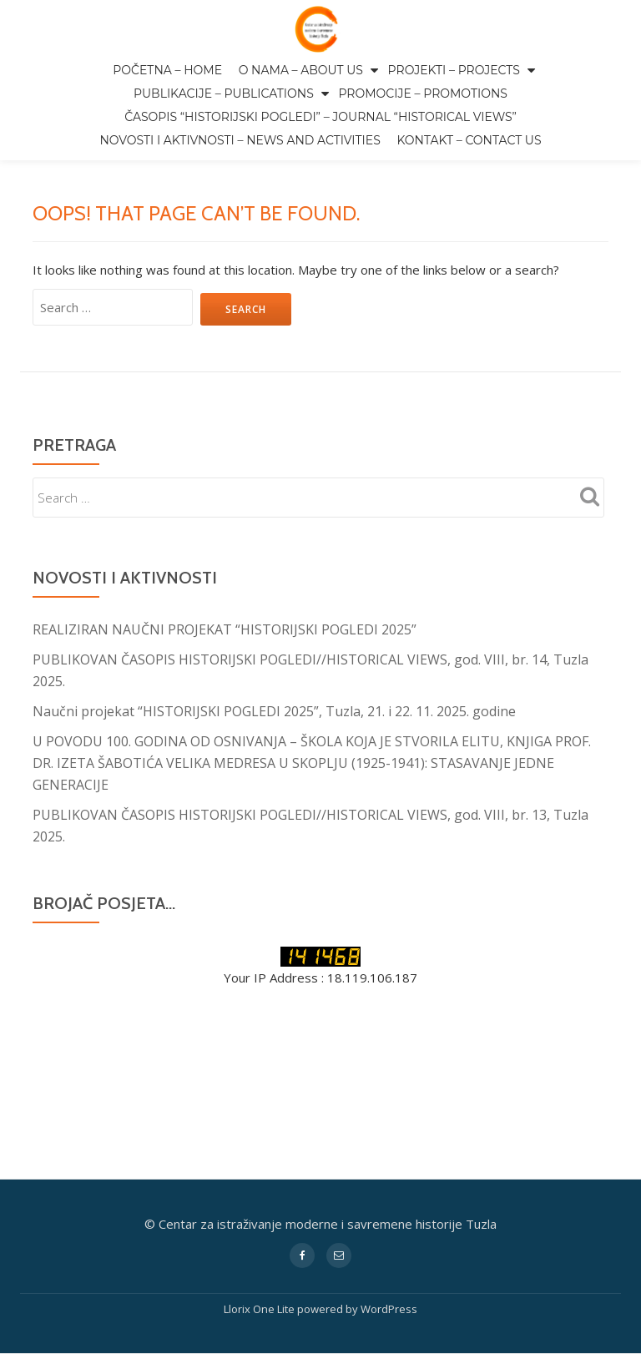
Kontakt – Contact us (468, 140)
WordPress (389, 1168)
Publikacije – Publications (224, 93)
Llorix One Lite (260, 1168)
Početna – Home (167, 70)
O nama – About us (301, 70)
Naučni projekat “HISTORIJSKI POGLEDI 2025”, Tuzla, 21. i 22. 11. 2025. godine (274, 711)
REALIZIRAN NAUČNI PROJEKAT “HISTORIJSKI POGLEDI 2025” (224, 629)
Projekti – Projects (454, 70)
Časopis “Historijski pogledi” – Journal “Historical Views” (320, 116)
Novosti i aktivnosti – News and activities (239, 140)
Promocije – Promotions (422, 93)
